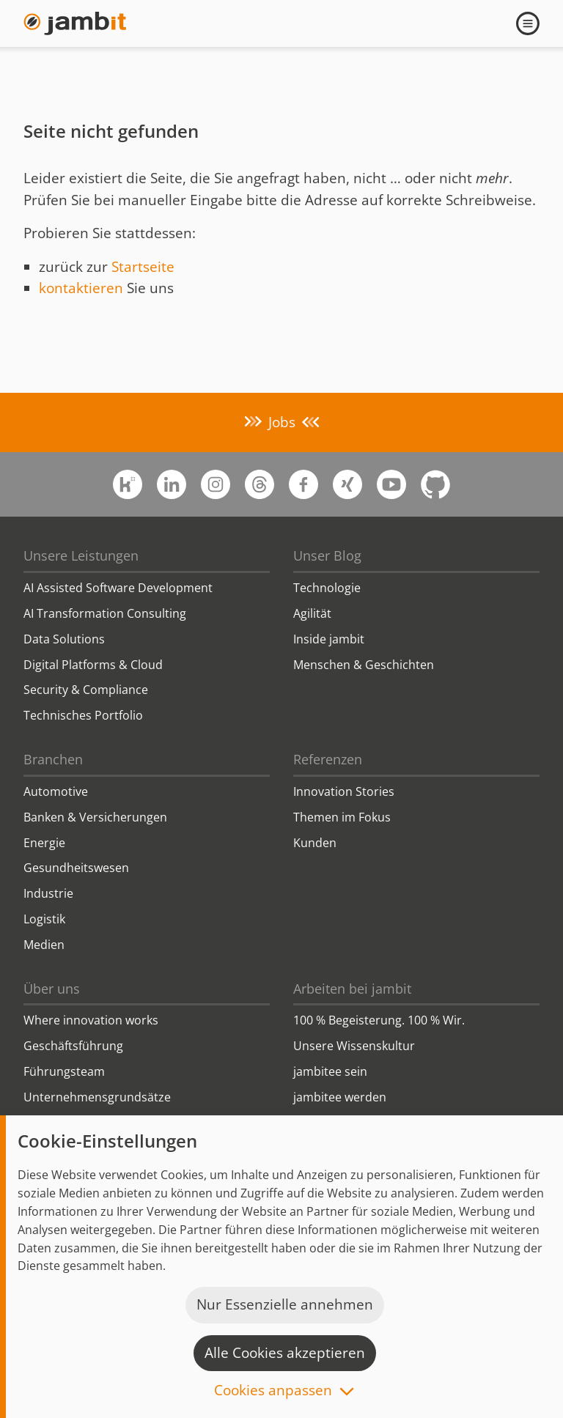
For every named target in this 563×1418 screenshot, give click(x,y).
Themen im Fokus (342, 817)
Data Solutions (64, 639)
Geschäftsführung (73, 1046)
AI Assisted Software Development (118, 588)
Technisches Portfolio (83, 715)
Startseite (142, 266)
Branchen (53, 759)
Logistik (44, 919)
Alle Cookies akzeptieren (285, 1352)
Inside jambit (328, 639)
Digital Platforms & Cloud (93, 665)
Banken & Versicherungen (95, 817)
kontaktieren (81, 288)
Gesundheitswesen (76, 868)
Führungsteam (64, 1071)
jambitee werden (339, 1097)
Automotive (55, 791)
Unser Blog (327, 555)
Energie (44, 843)
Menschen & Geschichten (363, 665)
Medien (44, 945)
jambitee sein (330, 1071)
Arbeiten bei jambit (352, 988)
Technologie (327, 588)
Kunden (314, 843)
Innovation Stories (343, 791)
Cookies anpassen (273, 1391)
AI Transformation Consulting (104, 613)
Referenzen (327, 759)
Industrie (48, 893)
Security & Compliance (85, 690)
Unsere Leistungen (81, 555)
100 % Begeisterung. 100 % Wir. (379, 1020)
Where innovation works (90, 1020)
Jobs (281, 422)
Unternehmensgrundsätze (97, 1097)
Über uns (51, 988)
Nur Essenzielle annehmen (284, 1304)
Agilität (312, 613)
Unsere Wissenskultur (354, 1046)
